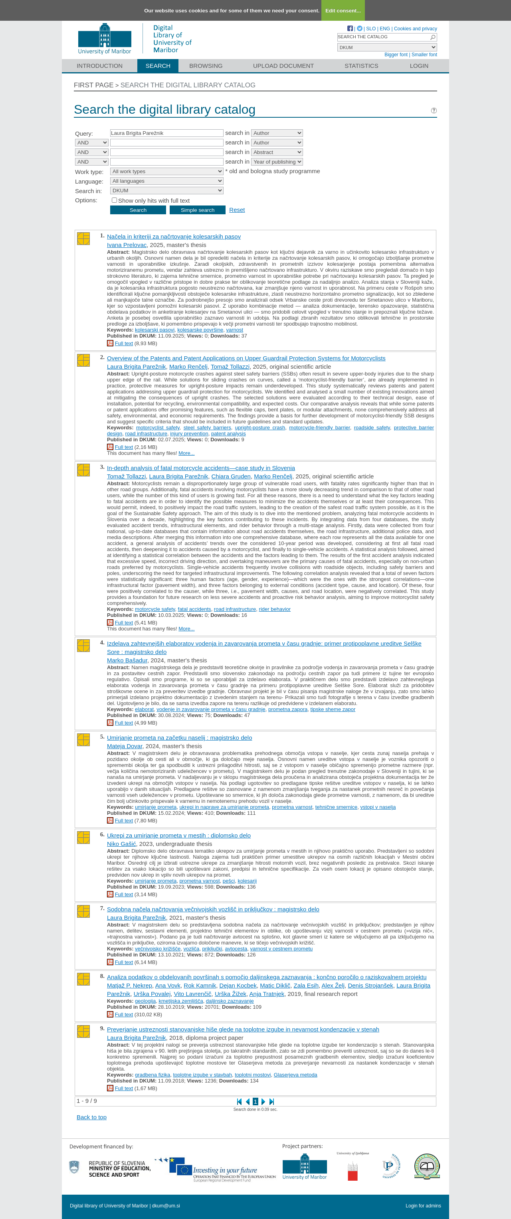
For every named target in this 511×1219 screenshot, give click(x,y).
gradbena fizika (152, 1075)
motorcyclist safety (158, 428)
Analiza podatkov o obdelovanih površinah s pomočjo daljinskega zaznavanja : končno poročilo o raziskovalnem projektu (266, 977)
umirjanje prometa (155, 807)
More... (186, 453)
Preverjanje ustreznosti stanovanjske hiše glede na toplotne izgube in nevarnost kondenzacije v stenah (243, 1029)
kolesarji (247, 881)
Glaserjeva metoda (295, 1075)
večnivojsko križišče (157, 949)
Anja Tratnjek (267, 993)
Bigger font (396, 54)
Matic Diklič (275, 985)
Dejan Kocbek (238, 985)
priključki (212, 949)
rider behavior (275, 609)
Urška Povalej (152, 993)
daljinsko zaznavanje (230, 1001)
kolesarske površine (200, 330)
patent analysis (228, 434)
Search (158, 65)
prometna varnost (292, 807)
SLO (371, 29)
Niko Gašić (121, 843)
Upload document (283, 65)
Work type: (89, 171)
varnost (234, 330)
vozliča (191, 949)
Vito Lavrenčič (193, 993)
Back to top (92, 1117)
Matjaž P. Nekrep (129, 985)
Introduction (100, 65)
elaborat (144, 709)
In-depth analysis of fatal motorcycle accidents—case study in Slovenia (201, 467)
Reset (237, 209)
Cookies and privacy (415, 29)
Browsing (205, 65)
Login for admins (423, 1206)
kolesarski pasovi (154, 330)
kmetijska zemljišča (180, 1001)
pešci (229, 881)
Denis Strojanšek (370, 985)
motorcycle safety (155, 609)
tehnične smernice (336, 807)
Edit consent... (343, 11)
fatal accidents (194, 609)
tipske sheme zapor (333, 709)
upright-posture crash (260, 428)
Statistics (361, 65)
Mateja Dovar (124, 746)
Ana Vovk (167, 985)
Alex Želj (333, 985)
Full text (124, 343)
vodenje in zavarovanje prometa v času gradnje (210, 709)
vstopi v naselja (378, 807)
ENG (385, 29)
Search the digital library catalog (188, 85)
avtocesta (236, 949)
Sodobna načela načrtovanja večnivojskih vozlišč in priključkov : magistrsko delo (213, 909)
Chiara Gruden (231, 476)
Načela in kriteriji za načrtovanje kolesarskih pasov (174, 236)
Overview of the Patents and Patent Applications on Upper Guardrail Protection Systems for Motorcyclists (246, 358)
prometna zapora (287, 709)
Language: (89, 181)
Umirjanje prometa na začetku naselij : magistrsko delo (179, 737)
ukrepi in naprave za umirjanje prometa (224, 807)
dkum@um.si (166, 1206)
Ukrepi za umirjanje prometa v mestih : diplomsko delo (179, 835)
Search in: (88, 191)
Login (419, 65)
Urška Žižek (230, 993)
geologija (145, 1001)
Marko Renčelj (188, 366)
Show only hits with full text (154, 200)
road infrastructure (146, 434)
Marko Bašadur (127, 660)
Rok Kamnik (200, 985)
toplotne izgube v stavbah (202, 1075)
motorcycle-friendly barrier (319, 428)
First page (94, 85)
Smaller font (424, 54)
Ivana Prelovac (127, 244)
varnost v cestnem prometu (281, 949)
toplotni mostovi (253, 1075)
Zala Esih (306, 985)
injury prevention (189, 434)
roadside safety (372, 428)
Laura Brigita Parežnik (136, 366)
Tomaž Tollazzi (230, 366)
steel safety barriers (207, 428)
